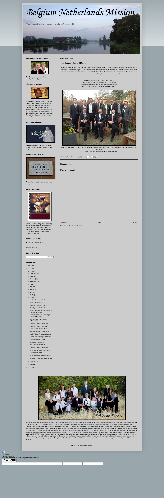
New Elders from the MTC (37, 345)
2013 (30, 271)
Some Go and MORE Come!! (38, 305)
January (32, 364)
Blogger (90, 445)
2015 (30, 266)
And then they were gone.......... (39, 339)
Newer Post (64, 222)
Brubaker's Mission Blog (35, 242)
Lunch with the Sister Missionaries (40, 350)
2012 (30, 367)
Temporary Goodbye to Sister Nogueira (41, 358)
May (31, 292)
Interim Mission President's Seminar (40, 334)
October (32, 279)
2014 (30, 268)
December (33, 273)
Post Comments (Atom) (76, 226)
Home (99, 222)
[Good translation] (5, 460)
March (32, 297)
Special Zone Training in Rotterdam (40, 337)
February (33, 361)
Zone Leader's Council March (38, 329)
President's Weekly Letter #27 (39, 326)
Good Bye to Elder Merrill (37, 308)
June (31, 289)
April (31, 295)
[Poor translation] (13, 460)
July (31, 287)
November (33, 276)
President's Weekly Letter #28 (39, 323)
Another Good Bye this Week (38, 300)
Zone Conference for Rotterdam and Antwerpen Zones (41, 311)
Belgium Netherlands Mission (80, 12)
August (32, 284)
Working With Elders (36, 353)
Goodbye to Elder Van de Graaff (39, 331)
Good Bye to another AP (37, 342)
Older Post (134, 222)
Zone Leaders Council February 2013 (41, 355)
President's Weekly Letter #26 (39, 347)
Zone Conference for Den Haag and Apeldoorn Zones (40, 315)
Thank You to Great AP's (37, 302)
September (33, 281)
